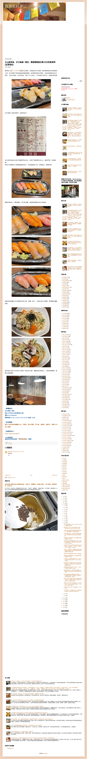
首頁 (31, 475)
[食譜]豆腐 (64, 295)
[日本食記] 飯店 (65, 443)
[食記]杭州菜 (65, 376)
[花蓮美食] (64, 325)
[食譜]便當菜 (65, 277)
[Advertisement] (41, 29)
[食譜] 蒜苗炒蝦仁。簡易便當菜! (74, 146)
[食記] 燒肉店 (65, 339)
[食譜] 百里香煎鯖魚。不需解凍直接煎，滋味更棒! (22, 731)
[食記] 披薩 (64, 338)
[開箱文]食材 (65, 490)
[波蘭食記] (64, 448)
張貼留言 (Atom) (11, 477)
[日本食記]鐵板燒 (66, 445)
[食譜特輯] (64, 307)
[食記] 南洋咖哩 (65, 334)
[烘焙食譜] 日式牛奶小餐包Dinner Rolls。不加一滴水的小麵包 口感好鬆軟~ (75, 115)
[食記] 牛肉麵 (65, 341)
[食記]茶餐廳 (65, 391)
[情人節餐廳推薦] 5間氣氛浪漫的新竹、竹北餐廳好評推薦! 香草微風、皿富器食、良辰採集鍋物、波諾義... (73, 575)
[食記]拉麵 (64, 366)
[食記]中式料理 (65, 349)
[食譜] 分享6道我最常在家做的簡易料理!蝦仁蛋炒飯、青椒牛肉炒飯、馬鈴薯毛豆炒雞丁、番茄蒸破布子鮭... (73, 579)
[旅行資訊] (64, 468)
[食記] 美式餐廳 (65, 343)
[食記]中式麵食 (65, 352)
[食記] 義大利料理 (66, 344)
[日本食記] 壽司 (65, 427)
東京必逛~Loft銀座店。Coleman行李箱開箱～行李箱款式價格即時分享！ (75, 109)
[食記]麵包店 (65, 406)
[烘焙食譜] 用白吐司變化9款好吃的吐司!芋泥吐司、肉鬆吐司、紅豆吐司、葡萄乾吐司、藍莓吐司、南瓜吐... (73, 546)
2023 (64, 498)
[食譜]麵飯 (64, 303)
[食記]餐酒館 (65, 404)
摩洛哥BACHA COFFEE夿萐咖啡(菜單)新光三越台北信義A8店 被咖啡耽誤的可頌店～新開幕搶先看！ (33, 738)
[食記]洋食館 (65, 381)
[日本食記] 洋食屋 (66, 433)
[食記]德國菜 (65, 362)
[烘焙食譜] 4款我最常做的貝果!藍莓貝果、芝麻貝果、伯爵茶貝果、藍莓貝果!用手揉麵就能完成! (73, 564)
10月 (65, 509)
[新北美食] (64, 316)
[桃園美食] (64, 328)
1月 (65, 595)
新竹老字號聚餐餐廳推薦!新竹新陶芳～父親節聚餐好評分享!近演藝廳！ (75, 255)
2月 (65, 593)
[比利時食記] (65, 447)
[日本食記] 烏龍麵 (66, 438)
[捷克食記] (64, 418)
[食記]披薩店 (65, 364)
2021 (64, 502)
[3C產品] (64, 458)
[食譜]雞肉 (64, 298)
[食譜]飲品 (64, 300)
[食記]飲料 (64, 402)
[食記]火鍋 (64, 384)
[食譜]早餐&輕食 (66, 280)
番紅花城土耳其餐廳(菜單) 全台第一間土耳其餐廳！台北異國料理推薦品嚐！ (74, 230)
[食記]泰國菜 (65, 379)
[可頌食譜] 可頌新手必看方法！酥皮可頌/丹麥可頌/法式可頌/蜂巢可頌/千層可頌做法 (74, 242)
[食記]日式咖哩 (65, 367)
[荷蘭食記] (64, 450)
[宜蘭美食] (64, 323)
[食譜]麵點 (64, 305)
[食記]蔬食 (64, 392)
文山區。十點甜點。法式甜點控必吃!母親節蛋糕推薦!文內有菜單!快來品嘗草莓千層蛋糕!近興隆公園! (73, 550)
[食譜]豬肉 (64, 297)
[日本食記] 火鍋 (65, 437)
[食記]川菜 (64, 361)
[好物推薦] (64, 463)
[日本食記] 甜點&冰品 (67, 440)
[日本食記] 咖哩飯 (66, 423)
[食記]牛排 (64, 386)
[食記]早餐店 (65, 374)
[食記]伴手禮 (65, 354)
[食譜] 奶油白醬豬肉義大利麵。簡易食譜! (72, 553)
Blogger (45, 753)
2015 (64, 605)
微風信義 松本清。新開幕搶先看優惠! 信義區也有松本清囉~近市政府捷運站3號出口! (72, 571)
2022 (64, 500)
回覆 (9, 455)
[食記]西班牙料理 (66, 394)
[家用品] (64, 466)
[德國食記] (64, 417)
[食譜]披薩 (64, 278)
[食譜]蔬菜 (64, 292)
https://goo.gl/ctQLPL (12, 433)
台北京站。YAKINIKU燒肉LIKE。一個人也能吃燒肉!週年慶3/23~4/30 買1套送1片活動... (72, 559)
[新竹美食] (64, 315)
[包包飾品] (64, 460)
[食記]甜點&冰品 (66, 387)
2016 (64, 603)
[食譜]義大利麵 (65, 290)
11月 (65, 507)
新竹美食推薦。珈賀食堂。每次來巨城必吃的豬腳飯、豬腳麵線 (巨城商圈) (74, 223)
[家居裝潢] (64, 465)
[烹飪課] (64, 470)
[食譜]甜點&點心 (66, 287)
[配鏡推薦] (64, 483)
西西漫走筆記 (23, 439)
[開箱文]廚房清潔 (66, 486)
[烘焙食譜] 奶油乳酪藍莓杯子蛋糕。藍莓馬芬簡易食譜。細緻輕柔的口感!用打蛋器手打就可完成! (73, 542)
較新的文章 (7, 475)
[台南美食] (64, 326)
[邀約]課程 (64, 481)
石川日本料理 (16, 70)
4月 (65, 520)
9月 (65, 511)
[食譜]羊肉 (64, 288)
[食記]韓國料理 (65, 399)
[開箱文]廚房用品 (66, 488)
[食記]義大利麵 (65, 389)
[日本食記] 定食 (65, 428)
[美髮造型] (64, 473)
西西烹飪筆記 (16, 6)
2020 (64, 503)
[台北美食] (10, 443)
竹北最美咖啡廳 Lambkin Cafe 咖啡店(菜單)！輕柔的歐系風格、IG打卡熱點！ (75, 153)
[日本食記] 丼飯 (65, 422)
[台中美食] (64, 320)
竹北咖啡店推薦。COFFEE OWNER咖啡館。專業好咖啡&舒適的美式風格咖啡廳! (73, 534)
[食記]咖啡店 (65, 357)
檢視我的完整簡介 (71, 99)
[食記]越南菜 (65, 396)
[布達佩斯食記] (65, 415)
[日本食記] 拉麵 (65, 430)
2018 (64, 599)
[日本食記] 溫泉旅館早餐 (67, 435)
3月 (65, 522)
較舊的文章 (54, 475)
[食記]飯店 (64, 401)
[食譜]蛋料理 (65, 293)
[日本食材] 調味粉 (66, 420)
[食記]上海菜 (65, 348)
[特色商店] (64, 471)
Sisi (69, 97)
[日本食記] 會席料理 (66, 432)
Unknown (10, 451)
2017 (64, 601)
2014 (64, 607)
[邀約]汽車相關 (65, 480)
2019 (64, 598)
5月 (65, 518)
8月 (65, 513)
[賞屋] (63, 478)
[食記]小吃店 (65, 359)
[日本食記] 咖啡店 (66, 425)
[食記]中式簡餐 (65, 351)
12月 (65, 505)
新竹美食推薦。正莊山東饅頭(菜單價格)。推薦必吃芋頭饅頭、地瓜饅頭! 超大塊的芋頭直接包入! (75, 249)
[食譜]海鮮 (64, 282)
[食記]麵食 (64, 407)
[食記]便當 (64, 356)
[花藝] (63, 475)
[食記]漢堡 (64, 382)
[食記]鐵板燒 (65, 397)
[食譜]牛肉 (64, 285)
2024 (64, 496)
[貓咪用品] (64, 476)
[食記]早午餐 (65, 372)
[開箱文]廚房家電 (66, 485)
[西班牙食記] (65, 452)
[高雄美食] (64, 321)
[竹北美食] (64, 318)
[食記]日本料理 (65, 371)
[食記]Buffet (65, 346)
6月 (65, 517)
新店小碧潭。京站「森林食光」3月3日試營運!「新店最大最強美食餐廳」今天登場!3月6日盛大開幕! (73, 584)
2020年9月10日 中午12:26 (18, 451)
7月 (65, 515)
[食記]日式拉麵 (65, 369)
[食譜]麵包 (64, 302)
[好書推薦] (64, 461)
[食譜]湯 (64, 283)
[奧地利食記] (65, 414)
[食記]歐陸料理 (65, 377)
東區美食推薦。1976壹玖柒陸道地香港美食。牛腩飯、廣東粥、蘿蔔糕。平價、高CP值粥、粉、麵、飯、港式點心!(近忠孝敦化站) (75, 135)
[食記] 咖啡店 (65, 336)
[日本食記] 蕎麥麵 (66, 442)
